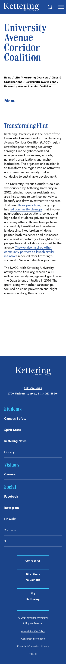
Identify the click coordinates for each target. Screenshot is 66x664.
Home (7, 78)
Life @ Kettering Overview (31, 78)
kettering (21, 7)
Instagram (11, 507)
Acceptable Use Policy (33, 631)
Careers (10, 474)
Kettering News (15, 441)
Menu (33, 101)
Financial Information (28, 646)
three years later (29, 205)
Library (9, 452)
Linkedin (10, 519)
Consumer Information (33, 638)
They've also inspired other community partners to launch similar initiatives (29, 251)
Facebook (11, 496)
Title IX (33, 654)
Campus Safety (15, 418)
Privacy (45, 646)
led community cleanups (26, 209)
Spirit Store (12, 430)
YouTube (10, 530)
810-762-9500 (33, 387)
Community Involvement (41, 82)
